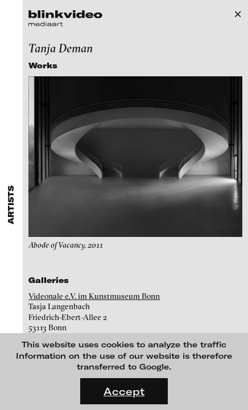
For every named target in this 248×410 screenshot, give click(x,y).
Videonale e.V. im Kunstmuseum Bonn (94, 296)
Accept (124, 391)
